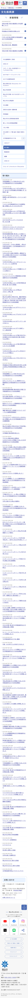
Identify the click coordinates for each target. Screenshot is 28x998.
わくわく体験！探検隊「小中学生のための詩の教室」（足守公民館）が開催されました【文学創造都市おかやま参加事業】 (14, 609)
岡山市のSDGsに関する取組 (11, 865)
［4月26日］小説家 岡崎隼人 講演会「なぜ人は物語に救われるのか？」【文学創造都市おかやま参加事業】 (14, 255)
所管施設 (5, 114)
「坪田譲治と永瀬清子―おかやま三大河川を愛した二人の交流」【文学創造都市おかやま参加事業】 (14, 719)
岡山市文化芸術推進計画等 (11, 118)
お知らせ (5, 64)
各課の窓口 (11, 7)
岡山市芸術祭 (7, 90)
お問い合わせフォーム (8, 897)
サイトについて (13, 956)
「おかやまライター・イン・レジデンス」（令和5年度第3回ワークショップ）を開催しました (14, 710)
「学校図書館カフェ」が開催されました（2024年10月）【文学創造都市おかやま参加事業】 (14, 508)
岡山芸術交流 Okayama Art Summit (12, 84)
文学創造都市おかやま (9, 138)
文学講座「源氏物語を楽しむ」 (11, 433)
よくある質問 (13, 939)
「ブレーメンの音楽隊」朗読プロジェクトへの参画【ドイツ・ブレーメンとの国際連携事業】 (15, 466)
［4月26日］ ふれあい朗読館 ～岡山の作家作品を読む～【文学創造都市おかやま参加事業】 (14, 246)
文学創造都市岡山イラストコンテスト (13, 870)
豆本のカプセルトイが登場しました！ (13, 473)
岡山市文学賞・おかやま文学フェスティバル (13, 95)
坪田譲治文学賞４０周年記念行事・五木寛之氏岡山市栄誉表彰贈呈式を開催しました (14, 366)
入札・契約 (6, 127)
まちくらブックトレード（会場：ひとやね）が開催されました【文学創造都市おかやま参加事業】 (14, 457)
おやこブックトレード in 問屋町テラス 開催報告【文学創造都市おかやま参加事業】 (14, 382)
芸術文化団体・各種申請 (10, 109)
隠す (24, 138)
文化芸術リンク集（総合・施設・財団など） (13, 132)
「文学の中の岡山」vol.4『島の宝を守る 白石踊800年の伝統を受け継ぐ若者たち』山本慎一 (14, 337)
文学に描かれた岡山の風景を (11, 501)
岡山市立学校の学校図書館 (10, 834)
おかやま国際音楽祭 (9, 79)
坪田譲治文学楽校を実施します (11, 31)
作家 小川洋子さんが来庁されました (13, 644)
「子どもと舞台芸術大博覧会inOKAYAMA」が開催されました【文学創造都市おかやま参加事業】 (14, 440)
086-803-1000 (10, 977)
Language (20, 4)
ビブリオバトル (7, 845)
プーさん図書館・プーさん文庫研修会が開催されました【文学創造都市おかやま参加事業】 (14, 480)
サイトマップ (13, 952)
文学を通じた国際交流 (9, 855)
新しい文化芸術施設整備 (10, 123)
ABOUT (7, 143)
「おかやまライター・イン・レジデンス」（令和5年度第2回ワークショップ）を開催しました (14, 749)
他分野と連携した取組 (9, 850)
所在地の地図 (18, 890)
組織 (5, 156)
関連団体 (6, 152)
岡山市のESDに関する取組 (11, 860)
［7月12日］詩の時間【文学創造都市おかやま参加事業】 (12, 38)
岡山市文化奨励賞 (8, 100)
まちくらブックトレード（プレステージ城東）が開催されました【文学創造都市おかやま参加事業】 (14, 524)
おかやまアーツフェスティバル (11, 74)
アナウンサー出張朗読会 (10, 839)
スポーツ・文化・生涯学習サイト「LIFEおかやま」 (12, 69)
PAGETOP (24, 908)
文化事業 (5, 105)
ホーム (4, 7)
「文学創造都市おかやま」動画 (11, 639)
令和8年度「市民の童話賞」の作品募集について (12, 24)
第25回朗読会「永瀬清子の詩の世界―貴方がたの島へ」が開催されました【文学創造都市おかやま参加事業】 (14, 696)
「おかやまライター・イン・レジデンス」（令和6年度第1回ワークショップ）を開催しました (15, 674)
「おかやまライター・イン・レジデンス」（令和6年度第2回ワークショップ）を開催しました (14, 618)
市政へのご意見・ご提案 (13, 943)
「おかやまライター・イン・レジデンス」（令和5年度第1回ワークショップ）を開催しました (15, 778)
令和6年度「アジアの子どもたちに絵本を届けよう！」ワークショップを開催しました (14, 658)
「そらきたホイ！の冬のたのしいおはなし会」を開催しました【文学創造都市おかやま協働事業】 (14, 419)
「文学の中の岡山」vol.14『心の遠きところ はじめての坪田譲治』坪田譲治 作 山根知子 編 (14, 190)
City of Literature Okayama (13, 166)
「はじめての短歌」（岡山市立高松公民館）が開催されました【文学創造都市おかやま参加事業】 (14, 448)
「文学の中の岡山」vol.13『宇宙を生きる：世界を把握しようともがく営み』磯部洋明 (14, 213)
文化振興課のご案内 (9, 59)
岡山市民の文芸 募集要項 (9, 45)
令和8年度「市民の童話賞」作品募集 (12, 50)
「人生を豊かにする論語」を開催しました (14, 703)
